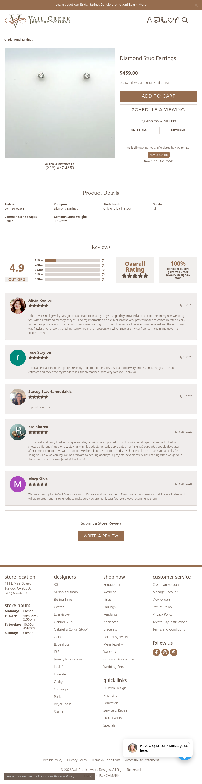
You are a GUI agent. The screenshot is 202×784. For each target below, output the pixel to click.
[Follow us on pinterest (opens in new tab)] (173, 652)
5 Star (39, 260)
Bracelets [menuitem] (110, 629)
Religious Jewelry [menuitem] (115, 637)
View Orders (162, 599)
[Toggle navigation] (194, 20)
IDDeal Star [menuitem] (62, 644)
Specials (109, 725)
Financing (110, 695)
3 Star (39, 270)
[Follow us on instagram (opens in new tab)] (165, 652)
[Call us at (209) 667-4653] (16, 593)
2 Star (39, 274)
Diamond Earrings (20, 40)
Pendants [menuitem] (110, 614)
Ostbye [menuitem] (59, 681)
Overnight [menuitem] (61, 689)
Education (110, 703)
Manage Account (165, 592)
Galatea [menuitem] (59, 637)
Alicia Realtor (40, 300)
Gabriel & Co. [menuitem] (63, 622)
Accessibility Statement (142, 760)
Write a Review (101, 536)
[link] (156, 20)
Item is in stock (158, 154)
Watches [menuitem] (109, 652)
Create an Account (166, 584)
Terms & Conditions (105, 760)
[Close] (196, 5)
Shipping (139, 130)
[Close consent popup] (91, 776)
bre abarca (38, 426)
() (103, 260)
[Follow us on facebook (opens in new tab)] (156, 652)
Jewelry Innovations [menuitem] (68, 659)
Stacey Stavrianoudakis (50, 391)
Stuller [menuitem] (58, 711)
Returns (178, 130)
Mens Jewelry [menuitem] (113, 644)
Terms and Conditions (169, 629)
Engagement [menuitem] (112, 584)
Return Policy (162, 607)
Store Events (112, 718)
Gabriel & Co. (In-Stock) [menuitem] (71, 629)
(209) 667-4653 (60, 168)
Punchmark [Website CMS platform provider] (109, 775)
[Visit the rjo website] (101, 745)
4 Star (39, 265)
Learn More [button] (138, 5)
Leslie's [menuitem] (59, 666)
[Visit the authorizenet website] (114, 745)
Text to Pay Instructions (170, 622)
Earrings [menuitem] (109, 607)
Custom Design (114, 688)
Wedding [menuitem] (110, 592)
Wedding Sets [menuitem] (113, 666)
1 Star (39, 279)
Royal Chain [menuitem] (62, 704)
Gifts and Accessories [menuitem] (119, 659)
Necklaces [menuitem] (110, 622)
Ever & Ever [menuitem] (62, 614)
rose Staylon (39, 352)
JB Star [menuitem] (59, 652)
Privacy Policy (162, 614)
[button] (149, 20)
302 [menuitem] (57, 584)
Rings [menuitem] (107, 599)
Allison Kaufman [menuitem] (66, 592)
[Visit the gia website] (75, 745)
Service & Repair (115, 710)
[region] (60, 103)
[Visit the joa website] (90, 745)
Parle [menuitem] (57, 696)
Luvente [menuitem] (60, 674)
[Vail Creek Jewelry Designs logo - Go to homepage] (37, 20)
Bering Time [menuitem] (63, 599)
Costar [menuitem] (59, 607)
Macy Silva (38, 478)
